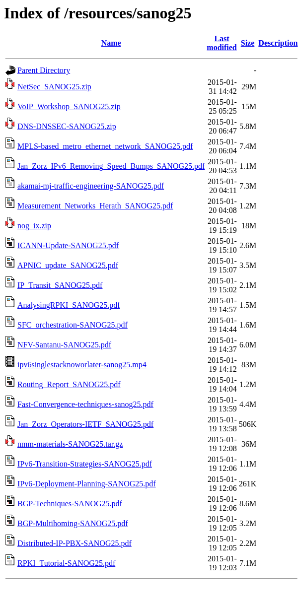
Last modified (221, 43)
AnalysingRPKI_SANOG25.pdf (68, 305)
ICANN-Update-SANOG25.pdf (68, 245)
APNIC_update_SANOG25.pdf (67, 265)
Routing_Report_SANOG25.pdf (69, 384)
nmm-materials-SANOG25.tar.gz (70, 444)
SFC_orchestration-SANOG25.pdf (72, 325)
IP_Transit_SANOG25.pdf (59, 285)
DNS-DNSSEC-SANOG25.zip (66, 126)
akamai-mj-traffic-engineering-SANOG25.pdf (90, 186)
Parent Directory (43, 70)
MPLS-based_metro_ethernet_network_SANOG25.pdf (105, 146)
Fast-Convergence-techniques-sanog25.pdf (85, 404)
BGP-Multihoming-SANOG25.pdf (72, 523)
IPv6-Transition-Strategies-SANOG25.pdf (84, 464)
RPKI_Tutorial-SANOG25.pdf (66, 563)
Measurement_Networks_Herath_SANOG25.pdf (95, 206)
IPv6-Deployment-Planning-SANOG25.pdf (86, 483)
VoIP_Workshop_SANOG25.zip (69, 106)
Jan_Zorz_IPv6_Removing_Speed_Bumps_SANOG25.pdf (111, 166)
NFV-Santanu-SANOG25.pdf (64, 344)
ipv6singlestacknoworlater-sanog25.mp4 (82, 364)
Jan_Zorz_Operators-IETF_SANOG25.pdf (85, 424)
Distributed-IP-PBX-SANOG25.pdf (74, 543)
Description (278, 43)
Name (111, 43)
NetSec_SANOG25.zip (54, 86)
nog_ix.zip (34, 225)
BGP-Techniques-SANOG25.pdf (69, 503)
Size (248, 43)
